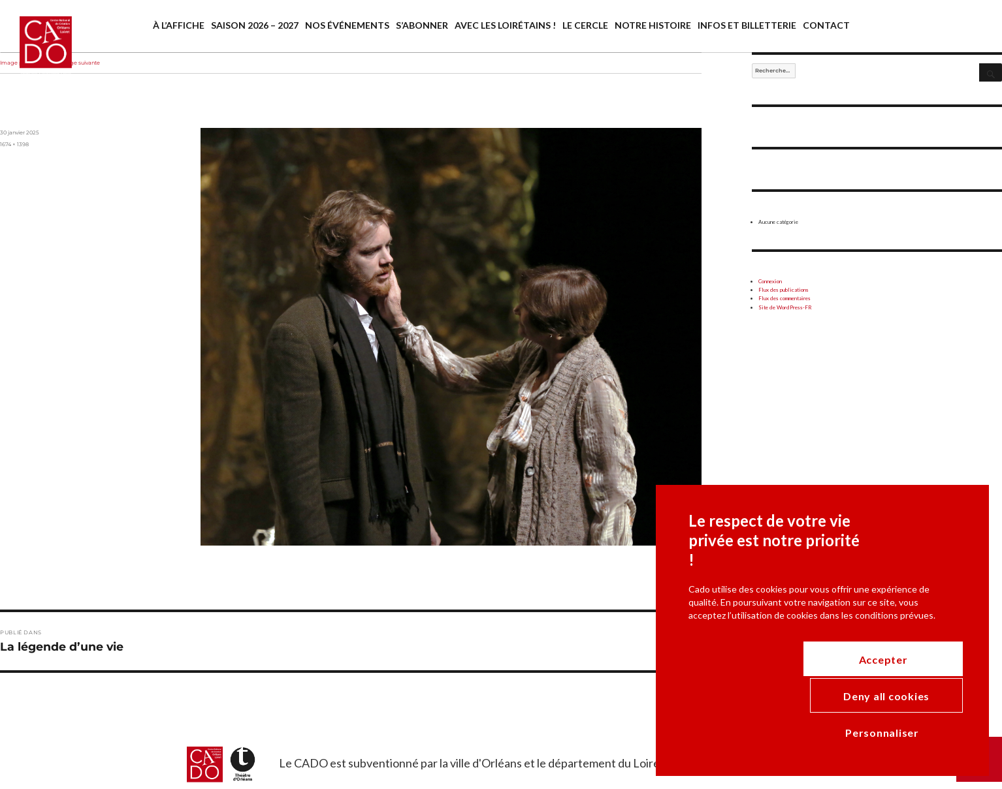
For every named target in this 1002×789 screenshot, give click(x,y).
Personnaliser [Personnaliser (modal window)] (725, 730)
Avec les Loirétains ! (505, 25)
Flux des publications (783, 289)
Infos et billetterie (747, 25)
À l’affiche (178, 25)
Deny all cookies (816, 737)
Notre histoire (653, 25)
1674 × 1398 (14, 144)
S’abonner (422, 25)
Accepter (915, 730)
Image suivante (79, 62)
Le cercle (585, 25)
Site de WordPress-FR (785, 307)
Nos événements (347, 25)
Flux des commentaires (784, 298)
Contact (826, 25)
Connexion (770, 281)
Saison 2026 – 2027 (255, 25)
